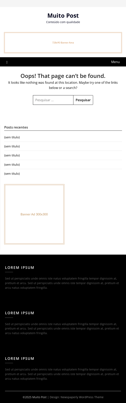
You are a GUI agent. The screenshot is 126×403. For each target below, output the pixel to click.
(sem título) (12, 137)
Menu (115, 62)
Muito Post (63, 15)
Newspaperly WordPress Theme (82, 397)
